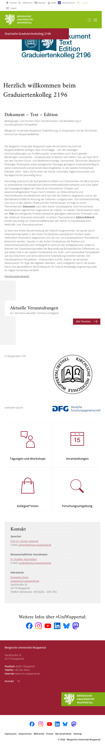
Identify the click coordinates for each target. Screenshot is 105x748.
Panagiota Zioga (19, 577)
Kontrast (13, 3)
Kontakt (9, 681)
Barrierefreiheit (63, 733)
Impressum (11, 733)
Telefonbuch (27, 3)
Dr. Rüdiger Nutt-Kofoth (24, 559)
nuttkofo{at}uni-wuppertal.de (35, 563)
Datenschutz (25, 733)
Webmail (41, 3)
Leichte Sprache (68, 3)
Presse (49, 733)
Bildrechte (39, 733)
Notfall (53, 3)
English (14, 8)
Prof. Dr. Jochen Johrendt (24, 541)
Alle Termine (83, 321)
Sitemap (77, 733)
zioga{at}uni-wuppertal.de (25, 581)
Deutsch (85, 3)
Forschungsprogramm (17, 276)
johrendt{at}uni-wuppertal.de (34, 544)
